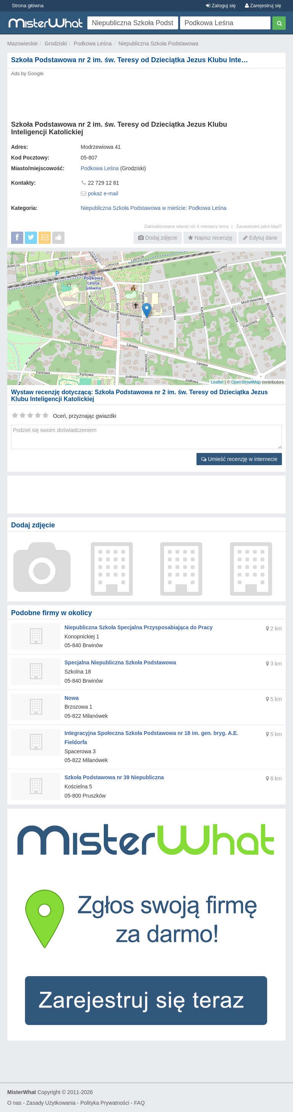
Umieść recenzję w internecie (239, 459)
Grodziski (56, 43)
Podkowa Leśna (93, 43)
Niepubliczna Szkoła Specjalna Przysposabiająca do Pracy (138, 627)
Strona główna (27, 5)
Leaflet (217, 382)
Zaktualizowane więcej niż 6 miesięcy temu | (190, 226)
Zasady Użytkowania (51, 1103)
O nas (14, 1103)
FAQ (139, 1103)
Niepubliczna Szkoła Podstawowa (158, 43)
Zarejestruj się (263, 5)
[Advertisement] (146, 96)
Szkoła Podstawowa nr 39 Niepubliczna (114, 777)
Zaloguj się (220, 5)
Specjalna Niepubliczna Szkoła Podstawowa (120, 662)
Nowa (71, 698)
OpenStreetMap (246, 382)
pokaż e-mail (103, 193)
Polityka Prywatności (104, 1103)
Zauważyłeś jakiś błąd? (259, 226)
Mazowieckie (22, 43)
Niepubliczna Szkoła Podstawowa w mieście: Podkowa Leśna (154, 208)
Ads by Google (27, 73)
